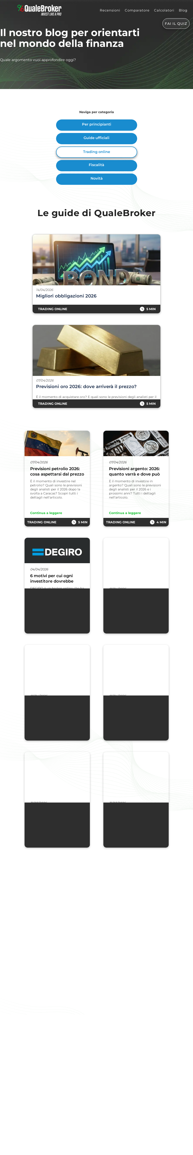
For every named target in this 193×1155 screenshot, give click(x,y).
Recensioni (110, 10)
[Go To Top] (0, 1152)
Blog (183, 10)
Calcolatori (164, 10)
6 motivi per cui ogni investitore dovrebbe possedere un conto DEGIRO (51, 578)
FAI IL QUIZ (176, 23)
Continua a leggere (46, 513)
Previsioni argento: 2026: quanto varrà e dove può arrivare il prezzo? (134, 471)
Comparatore (137, 10)
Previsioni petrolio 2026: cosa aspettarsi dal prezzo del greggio (57, 471)
